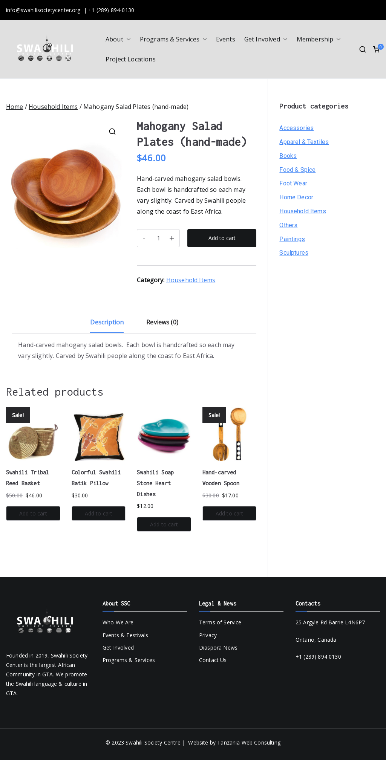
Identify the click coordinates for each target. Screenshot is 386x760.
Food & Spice (297, 169)
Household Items (53, 106)
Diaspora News (218, 647)
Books (288, 155)
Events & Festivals (125, 635)
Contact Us (213, 660)
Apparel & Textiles (304, 141)
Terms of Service (220, 622)
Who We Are (118, 622)
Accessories (296, 128)
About (118, 39)
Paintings (292, 239)
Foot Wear (293, 183)
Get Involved (266, 39)
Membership (319, 39)
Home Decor (296, 197)
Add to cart (222, 238)
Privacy (208, 635)
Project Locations (131, 59)
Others (288, 225)
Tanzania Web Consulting (248, 742)
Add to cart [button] (33, 513)
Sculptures (293, 252)
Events (225, 39)
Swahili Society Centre (153, 742)
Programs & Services (173, 39)
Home (14, 106)
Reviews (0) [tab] (162, 322)
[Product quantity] (158, 238)
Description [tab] (107, 322)
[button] (127, 39)
